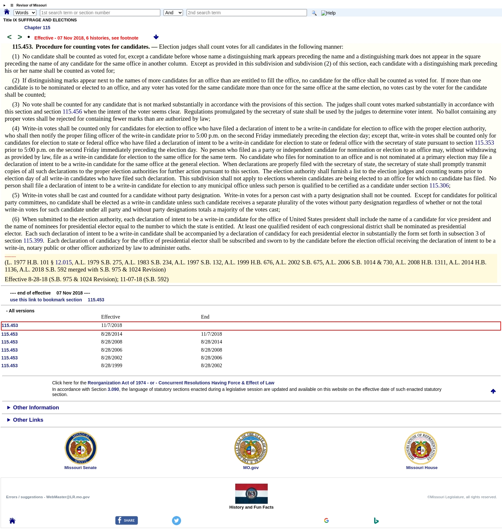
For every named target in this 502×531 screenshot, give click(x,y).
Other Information (36, 407)
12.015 (63, 262)
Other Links (28, 420)
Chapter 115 (37, 27)
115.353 (484, 142)
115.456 (72, 111)
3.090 (113, 389)
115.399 (33, 240)
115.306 (439, 185)
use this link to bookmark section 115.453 (57, 299)
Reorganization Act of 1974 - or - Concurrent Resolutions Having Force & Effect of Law (181, 382)
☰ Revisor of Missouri (27, 5)
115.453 (10, 325)
